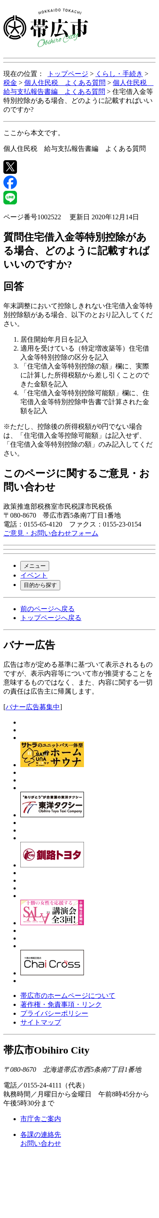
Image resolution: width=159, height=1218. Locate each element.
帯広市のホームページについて (67, 995)
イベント (33, 575)
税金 (10, 82)
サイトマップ (40, 1022)
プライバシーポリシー (54, 1013)
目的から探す (40, 585)
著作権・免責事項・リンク (61, 1004)
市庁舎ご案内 (40, 1118)
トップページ (67, 73)
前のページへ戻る (47, 608)
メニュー (35, 566)
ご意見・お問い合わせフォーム (50, 533)
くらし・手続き (119, 73)
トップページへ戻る (50, 617)
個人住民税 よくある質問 (65, 82)
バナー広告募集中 (33, 707)
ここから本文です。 (33, 132)
